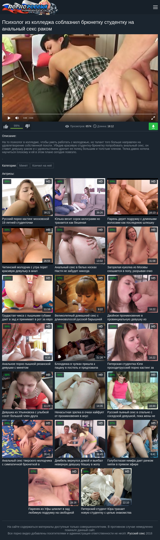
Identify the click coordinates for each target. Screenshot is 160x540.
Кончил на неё (42, 165)
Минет (23, 165)
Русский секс (136, 533)
